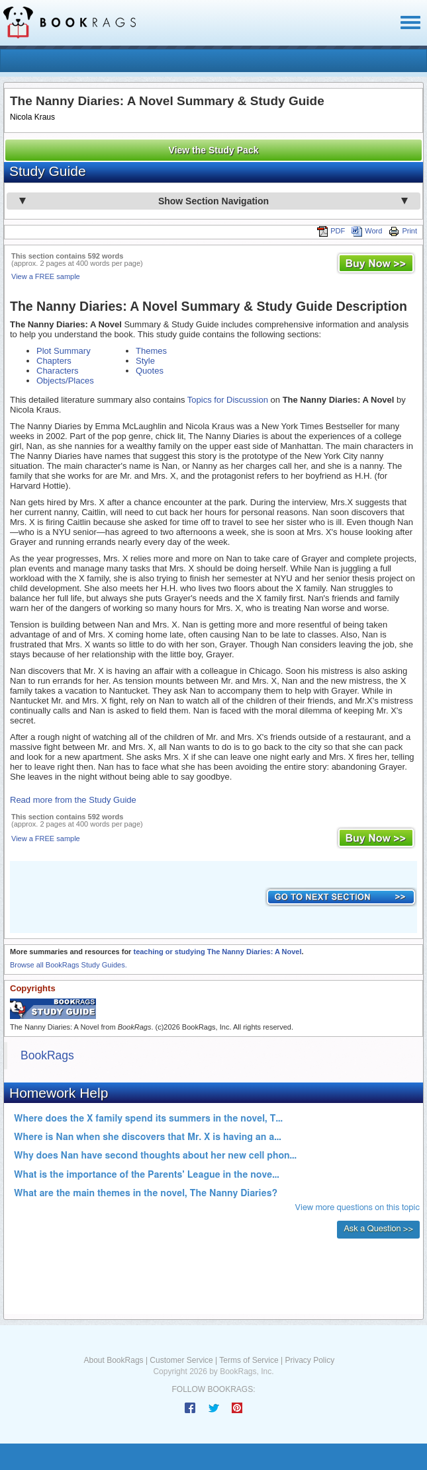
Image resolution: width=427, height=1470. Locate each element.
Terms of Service (248, 1360)
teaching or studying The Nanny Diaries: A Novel (217, 952)
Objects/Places (65, 381)
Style (145, 361)
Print (403, 231)
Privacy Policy (309, 1360)
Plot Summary (63, 351)
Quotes (150, 371)
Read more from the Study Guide (73, 800)
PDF (331, 231)
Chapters (53, 361)
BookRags (47, 1055)
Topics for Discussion (227, 400)
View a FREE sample (45, 276)
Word (367, 231)
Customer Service (181, 1360)
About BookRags (114, 1360)
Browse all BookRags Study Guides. (68, 965)
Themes (151, 351)
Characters (57, 371)
